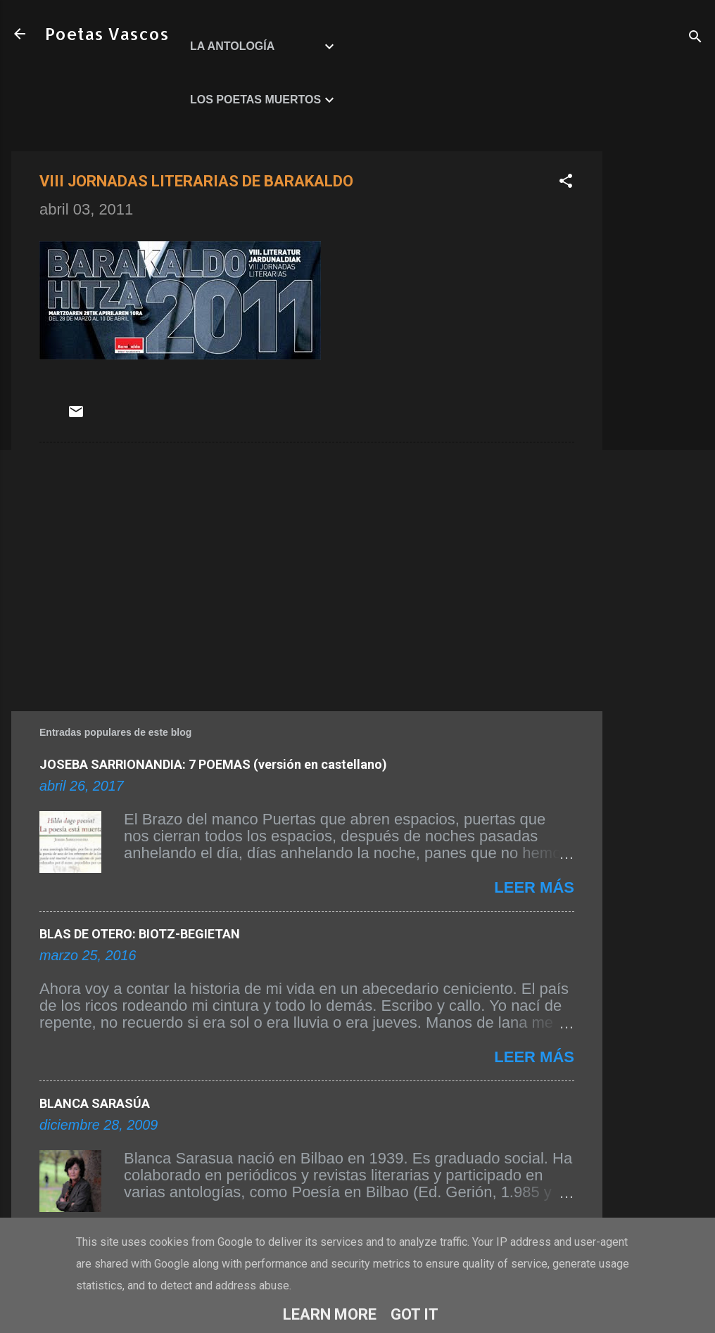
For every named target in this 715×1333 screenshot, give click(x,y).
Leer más (534, 887)
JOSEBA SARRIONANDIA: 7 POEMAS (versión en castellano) (213, 764)
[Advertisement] (659, 362)
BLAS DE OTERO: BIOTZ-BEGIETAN (139, 933)
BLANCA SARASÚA (94, 1103)
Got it (414, 1314)
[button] (565, 182)
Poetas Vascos (107, 33)
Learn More (330, 1314)
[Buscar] (695, 38)
